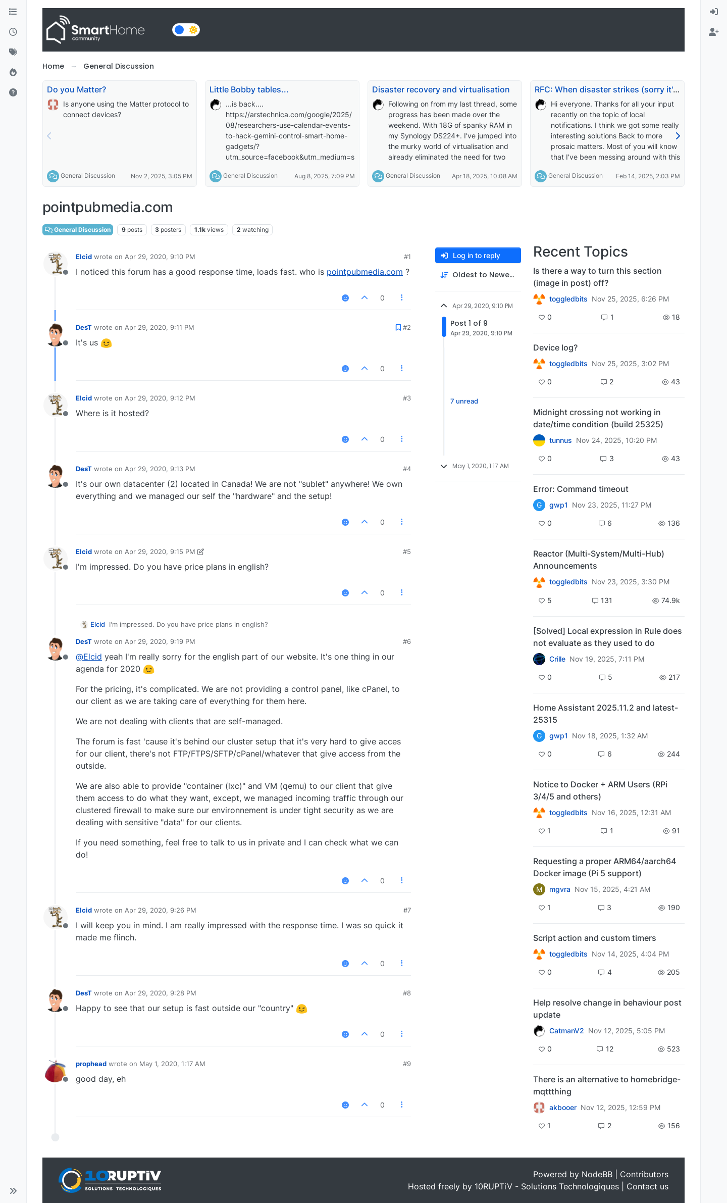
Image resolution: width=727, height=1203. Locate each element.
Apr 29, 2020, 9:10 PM (160, 257)
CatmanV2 (566, 1030)
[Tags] (13, 52)
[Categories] (13, 12)
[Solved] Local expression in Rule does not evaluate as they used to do (607, 637)
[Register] (714, 32)
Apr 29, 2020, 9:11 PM (159, 327)
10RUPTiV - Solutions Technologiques (547, 1186)
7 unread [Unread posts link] (464, 401)
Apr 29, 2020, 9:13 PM (160, 469)
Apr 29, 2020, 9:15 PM (160, 551)
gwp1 (558, 505)
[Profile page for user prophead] (55, 1071)
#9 (407, 1064)
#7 (407, 910)
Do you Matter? (76, 89)
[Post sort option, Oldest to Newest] (478, 275)
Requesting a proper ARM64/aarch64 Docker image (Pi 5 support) (604, 867)
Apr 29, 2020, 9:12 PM (160, 398)
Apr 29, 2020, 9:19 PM (160, 641)
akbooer (563, 1107)
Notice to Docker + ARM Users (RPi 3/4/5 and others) (600, 790)
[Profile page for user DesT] (55, 334)
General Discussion (88, 175)
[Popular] (13, 73)
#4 (407, 469)
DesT (84, 327)
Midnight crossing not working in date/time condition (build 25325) (598, 418)
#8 (407, 993)
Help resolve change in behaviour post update (607, 1008)
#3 (407, 398)
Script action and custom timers (594, 938)
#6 (407, 641)
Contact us (647, 1186)
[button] (13, 1191)
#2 (407, 327)
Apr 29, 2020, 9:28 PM (160, 993)
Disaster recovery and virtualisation (441, 89)
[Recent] (13, 32)
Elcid (84, 257)
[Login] (714, 12)
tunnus (560, 440)
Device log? (555, 347)
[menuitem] (714, 12)
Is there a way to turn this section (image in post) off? (597, 277)
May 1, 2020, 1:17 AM (172, 1064)
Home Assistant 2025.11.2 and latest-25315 (605, 714)
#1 (407, 257)
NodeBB (597, 1174)
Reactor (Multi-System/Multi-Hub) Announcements (598, 559)
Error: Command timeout (581, 489)
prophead (91, 1064)
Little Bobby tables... (249, 89)
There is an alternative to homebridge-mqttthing (607, 1085)
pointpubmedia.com (365, 272)
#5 (407, 551)
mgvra (559, 889)
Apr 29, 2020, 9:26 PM (160, 910)
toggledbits (568, 299)
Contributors (644, 1174)
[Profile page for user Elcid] (55, 264)
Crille (557, 659)
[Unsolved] (13, 93)
